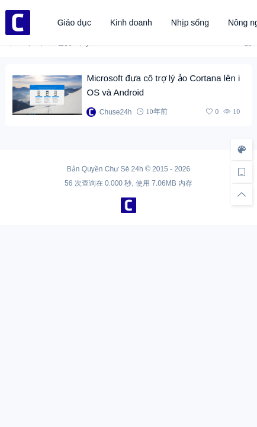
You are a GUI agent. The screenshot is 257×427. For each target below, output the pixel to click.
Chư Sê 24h (124, 169)
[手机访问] (241, 172)
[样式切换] (241, 149)
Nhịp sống (190, 22)
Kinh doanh (131, 22)
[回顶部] (241, 194)
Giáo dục (74, 22)
